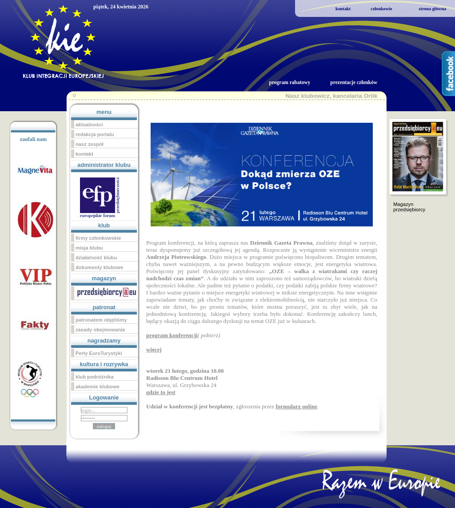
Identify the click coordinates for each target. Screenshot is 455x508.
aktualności (89, 124)
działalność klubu (96, 257)
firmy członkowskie (98, 238)
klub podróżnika (95, 376)
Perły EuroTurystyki (99, 353)
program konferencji (171, 335)
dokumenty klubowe (100, 267)
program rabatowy (289, 82)
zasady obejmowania (100, 329)
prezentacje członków (353, 82)
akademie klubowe (98, 386)
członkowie (381, 8)
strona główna (432, 8)
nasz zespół (90, 144)
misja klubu (89, 247)
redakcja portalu (95, 134)
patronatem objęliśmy (101, 320)
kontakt (343, 8)
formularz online (296, 406)
